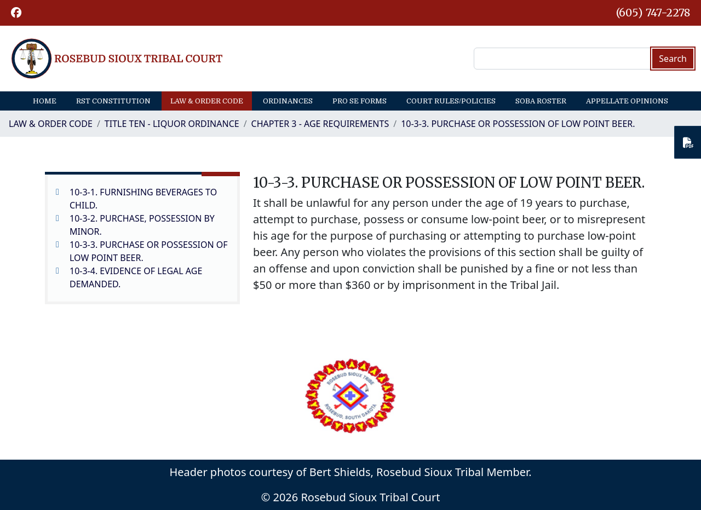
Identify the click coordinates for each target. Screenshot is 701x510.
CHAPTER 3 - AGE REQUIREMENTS (320, 124)
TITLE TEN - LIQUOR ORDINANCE (172, 124)
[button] (16, 12)
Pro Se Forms (359, 101)
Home (44, 101)
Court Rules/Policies (451, 101)
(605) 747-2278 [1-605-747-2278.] (653, 12)
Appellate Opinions (627, 101)
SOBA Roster (540, 101)
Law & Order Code (206, 101)
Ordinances (288, 101)
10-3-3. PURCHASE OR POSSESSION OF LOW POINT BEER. (518, 124)
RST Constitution (113, 101)
